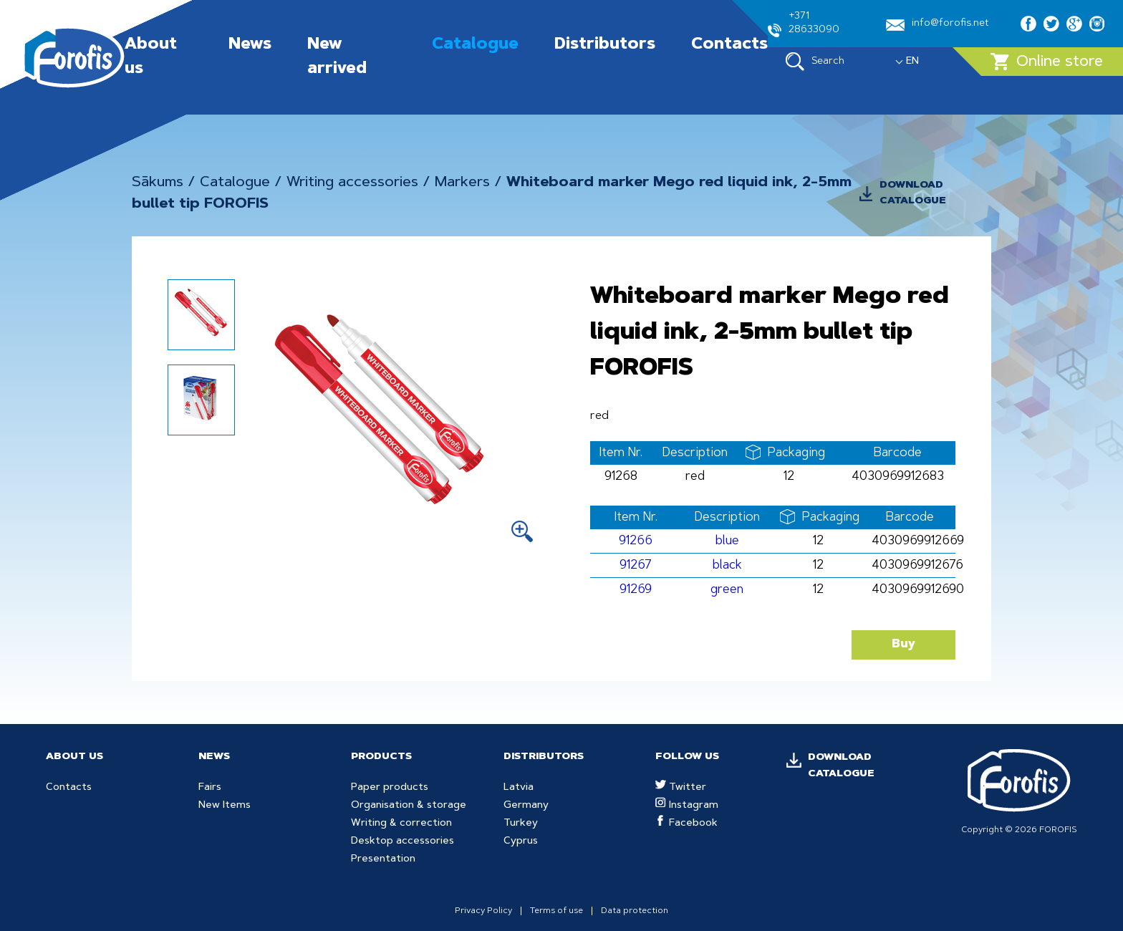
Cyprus (520, 841)
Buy (903, 644)
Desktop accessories (402, 841)
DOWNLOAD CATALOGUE (912, 193)
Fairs (209, 788)
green (726, 590)
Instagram (686, 806)
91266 (635, 541)
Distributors (604, 45)
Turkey (520, 824)
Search (815, 61)
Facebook (686, 824)
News (249, 45)
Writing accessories (352, 182)
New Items (224, 806)
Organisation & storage (408, 806)
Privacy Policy (483, 911)
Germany (526, 806)
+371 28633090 (803, 24)
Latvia (518, 788)
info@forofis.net (937, 25)
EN (912, 62)
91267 (636, 565)
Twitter (680, 788)
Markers (462, 182)
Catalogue (475, 45)
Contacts (729, 45)
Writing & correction (401, 824)
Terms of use (556, 911)
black (727, 565)
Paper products (389, 788)
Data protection (634, 911)
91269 (636, 590)
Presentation (383, 859)
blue (727, 541)
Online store (1047, 61)
